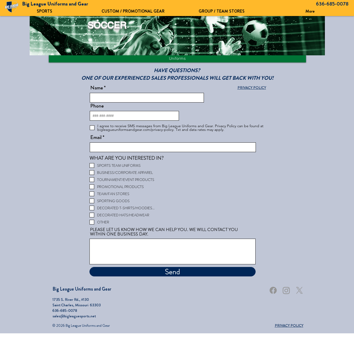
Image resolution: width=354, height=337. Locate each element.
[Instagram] (286, 290)
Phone (97, 106)
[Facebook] (273, 290)
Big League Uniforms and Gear (81, 289)
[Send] (172, 271)
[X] (299, 290)
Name (96, 87)
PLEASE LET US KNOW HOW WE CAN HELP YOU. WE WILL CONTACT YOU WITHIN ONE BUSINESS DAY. (164, 231)
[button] (133, 11)
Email (96, 137)
